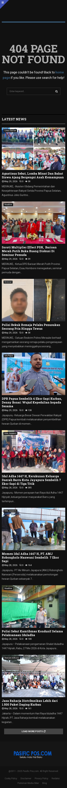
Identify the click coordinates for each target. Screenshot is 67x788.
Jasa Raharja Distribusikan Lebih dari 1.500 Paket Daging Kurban (30, 702)
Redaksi (56, 778)
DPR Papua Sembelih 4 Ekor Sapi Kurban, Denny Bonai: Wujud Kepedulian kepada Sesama (32, 402)
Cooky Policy (11, 778)
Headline (8, 205)
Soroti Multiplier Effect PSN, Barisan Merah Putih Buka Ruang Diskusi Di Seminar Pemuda (29, 251)
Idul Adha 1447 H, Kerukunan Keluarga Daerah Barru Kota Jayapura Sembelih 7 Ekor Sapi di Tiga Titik (31, 480)
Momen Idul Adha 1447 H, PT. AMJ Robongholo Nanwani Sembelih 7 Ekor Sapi (30, 557)
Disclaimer (26, 778)
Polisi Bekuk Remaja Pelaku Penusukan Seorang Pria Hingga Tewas (31, 326)
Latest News (14, 119)
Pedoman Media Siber (28, 783)
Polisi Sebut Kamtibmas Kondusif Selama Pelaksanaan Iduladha (32, 633)
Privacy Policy (41, 778)
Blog (44, 783)
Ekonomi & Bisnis (11, 658)
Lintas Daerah (10, 131)
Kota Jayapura (10, 433)
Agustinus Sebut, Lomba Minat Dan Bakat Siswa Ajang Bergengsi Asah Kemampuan (33, 175)
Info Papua (8, 356)
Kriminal (8, 282)
